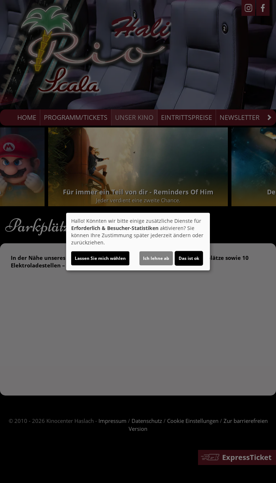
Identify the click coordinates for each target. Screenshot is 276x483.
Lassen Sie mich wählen (100, 258)
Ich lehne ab (156, 258)
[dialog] (138, 241)
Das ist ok (189, 258)
